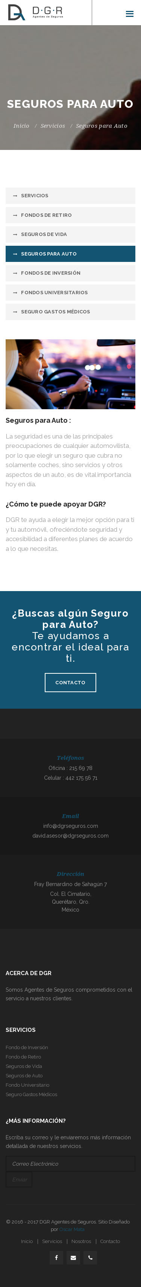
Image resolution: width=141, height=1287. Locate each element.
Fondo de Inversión (27, 1047)
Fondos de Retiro (46, 215)
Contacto (70, 682)
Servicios (53, 125)
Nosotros (81, 1241)
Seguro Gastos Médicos (55, 312)
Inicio (22, 125)
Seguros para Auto (49, 254)
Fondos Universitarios (54, 292)
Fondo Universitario (27, 1085)
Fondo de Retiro (23, 1057)
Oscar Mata (72, 1229)
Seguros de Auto (24, 1075)
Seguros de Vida (44, 234)
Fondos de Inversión (50, 273)
